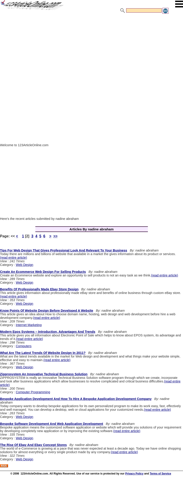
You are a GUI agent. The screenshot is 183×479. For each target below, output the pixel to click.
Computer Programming (33, 392)
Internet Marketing (29, 325)
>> (55, 236)
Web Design (24, 265)
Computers (23, 346)
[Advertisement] (91, 47)
